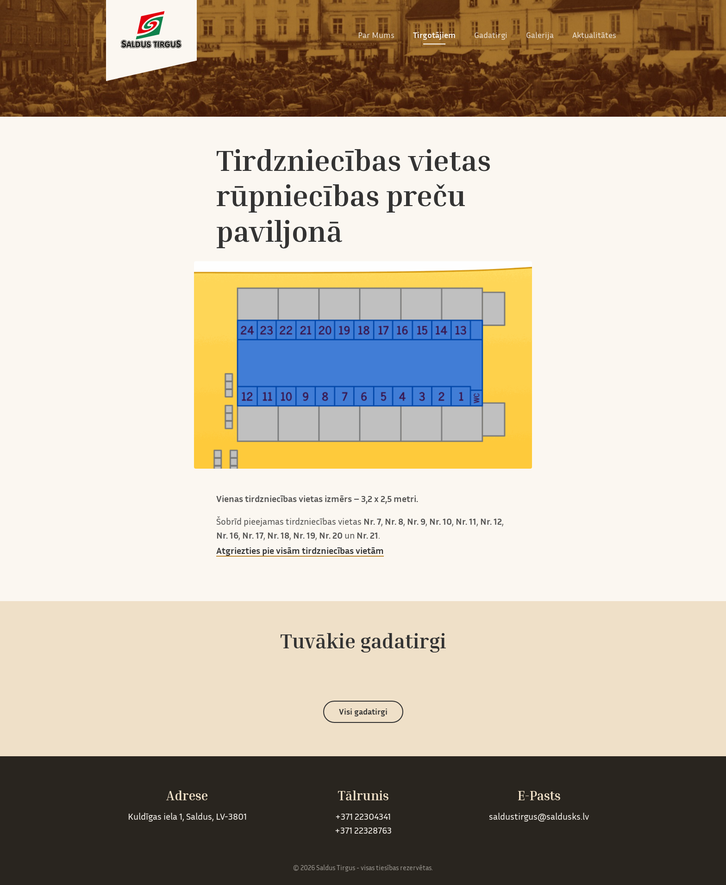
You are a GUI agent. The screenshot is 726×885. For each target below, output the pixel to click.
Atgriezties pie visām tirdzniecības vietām (300, 552)
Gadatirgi (490, 36)
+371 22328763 (363, 831)
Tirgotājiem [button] (434, 36)
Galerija (540, 36)
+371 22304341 (363, 818)
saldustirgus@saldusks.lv (539, 818)
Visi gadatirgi (363, 712)
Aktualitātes (594, 36)
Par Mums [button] (376, 36)
